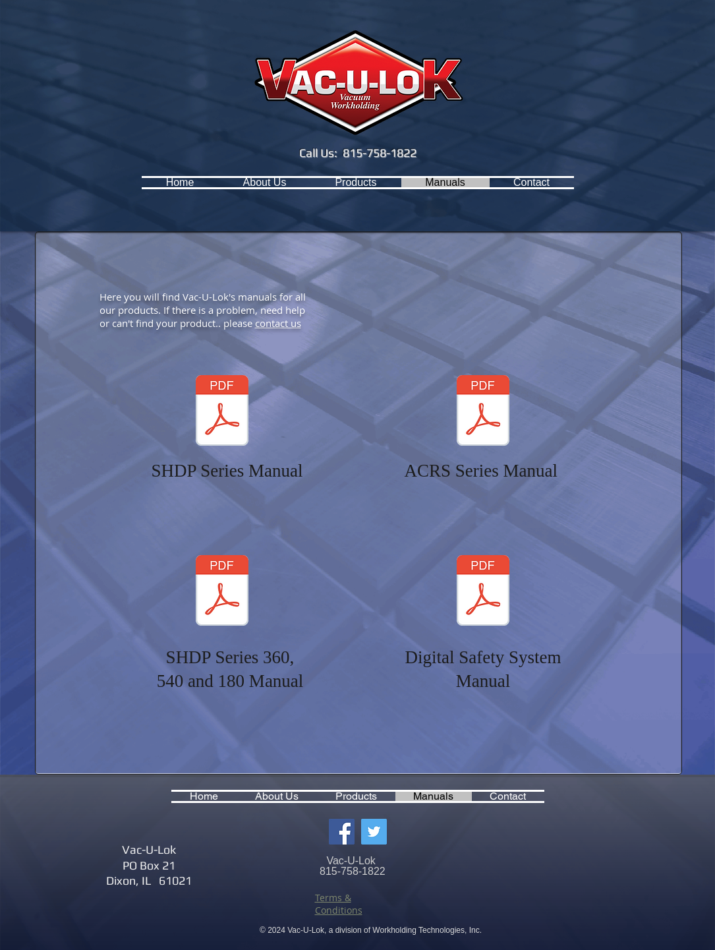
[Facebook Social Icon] (342, 832)
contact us (278, 323)
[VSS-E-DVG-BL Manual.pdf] (483, 592)
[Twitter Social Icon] (374, 832)
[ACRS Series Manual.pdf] (483, 412)
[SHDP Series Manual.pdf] (222, 412)
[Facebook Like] (101, 182)
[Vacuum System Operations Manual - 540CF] (222, 592)
